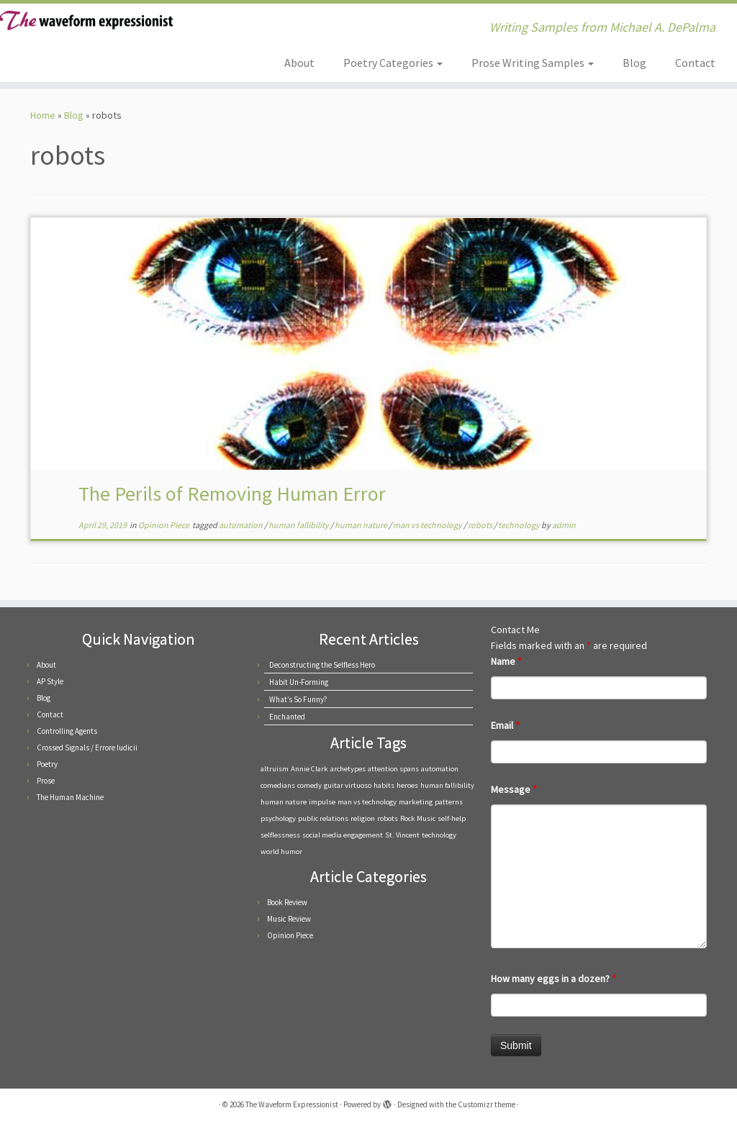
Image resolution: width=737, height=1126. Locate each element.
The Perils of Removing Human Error (232, 494)
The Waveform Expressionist (291, 1104)
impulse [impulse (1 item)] (322, 802)
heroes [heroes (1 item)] (407, 785)
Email (505, 725)
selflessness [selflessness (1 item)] (280, 835)
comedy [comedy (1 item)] (309, 785)
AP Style (50, 681)
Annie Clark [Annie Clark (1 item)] (309, 768)
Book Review (287, 902)
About (299, 62)
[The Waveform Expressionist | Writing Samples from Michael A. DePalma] (86, 20)
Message (514, 789)
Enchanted (287, 717)
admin (564, 524)
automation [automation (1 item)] (439, 768)
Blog (634, 62)
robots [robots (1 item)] (387, 818)
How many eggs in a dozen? (553, 978)
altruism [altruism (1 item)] (275, 768)
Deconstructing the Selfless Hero (322, 665)
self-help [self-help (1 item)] (452, 818)
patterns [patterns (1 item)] (449, 802)
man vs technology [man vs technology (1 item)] (367, 802)
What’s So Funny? (298, 699)
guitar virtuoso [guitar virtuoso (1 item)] (347, 785)
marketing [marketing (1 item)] (416, 802)
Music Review (289, 919)
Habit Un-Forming (298, 682)
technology (519, 524)
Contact (695, 62)
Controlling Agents (67, 731)
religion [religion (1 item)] (363, 818)
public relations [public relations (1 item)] (323, 818)
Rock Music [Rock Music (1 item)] (417, 818)
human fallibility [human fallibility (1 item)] (447, 785)
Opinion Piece (164, 524)
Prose (46, 781)
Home (42, 115)
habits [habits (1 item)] (384, 785)
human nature (362, 524)
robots (481, 524)
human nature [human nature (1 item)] (284, 802)
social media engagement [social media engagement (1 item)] (342, 835)
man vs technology (428, 524)
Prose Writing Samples (532, 62)
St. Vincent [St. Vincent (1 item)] (402, 835)
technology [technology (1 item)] (439, 835)
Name (506, 661)
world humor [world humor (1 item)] (281, 851)
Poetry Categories (393, 62)
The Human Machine (70, 797)
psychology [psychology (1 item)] (278, 818)
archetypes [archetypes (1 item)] (348, 768)
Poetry (47, 764)
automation (241, 524)
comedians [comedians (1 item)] (278, 785)
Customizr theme (486, 1104)
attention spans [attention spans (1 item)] (393, 768)
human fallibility (299, 524)
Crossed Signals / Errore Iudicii (87, 748)
